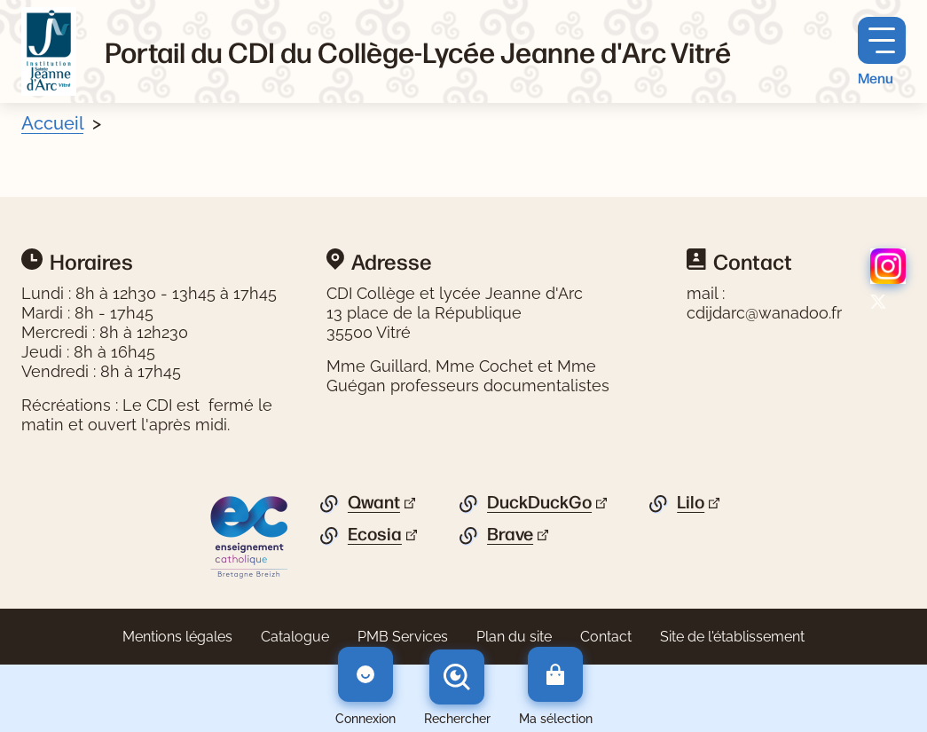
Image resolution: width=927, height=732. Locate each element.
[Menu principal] (882, 52)
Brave (510, 534)
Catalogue (295, 636)
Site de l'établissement (732, 636)
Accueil (52, 123)
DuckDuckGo (539, 502)
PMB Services (402, 636)
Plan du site (514, 636)
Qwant (374, 502)
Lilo (690, 502)
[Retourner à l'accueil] (48, 51)
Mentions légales (177, 636)
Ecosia (375, 534)
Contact (606, 636)
